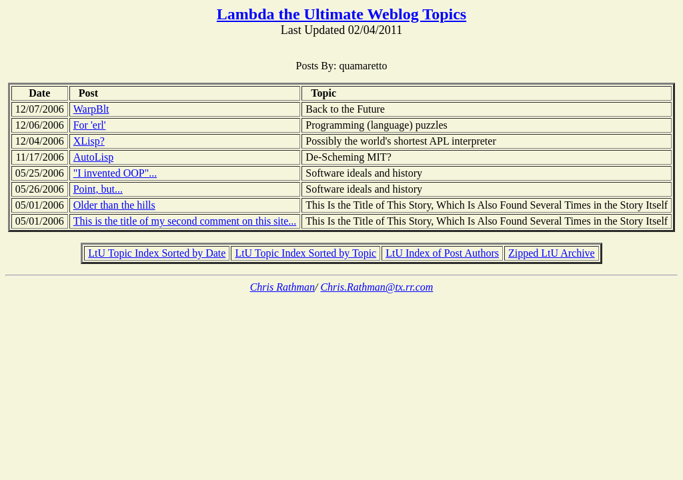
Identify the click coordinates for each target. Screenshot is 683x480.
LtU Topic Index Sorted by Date (156, 253)
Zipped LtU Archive (551, 253)
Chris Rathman (282, 287)
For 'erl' (89, 125)
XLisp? (89, 141)
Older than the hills (114, 205)
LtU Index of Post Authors (442, 253)
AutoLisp (93, 157)
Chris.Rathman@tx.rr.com (376, 287)
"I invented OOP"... (115, 173)
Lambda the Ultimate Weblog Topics (341, 14)
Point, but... (98, 189)
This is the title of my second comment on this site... (185, 221)
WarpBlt (91, 109)
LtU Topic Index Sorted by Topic (305, 253)
